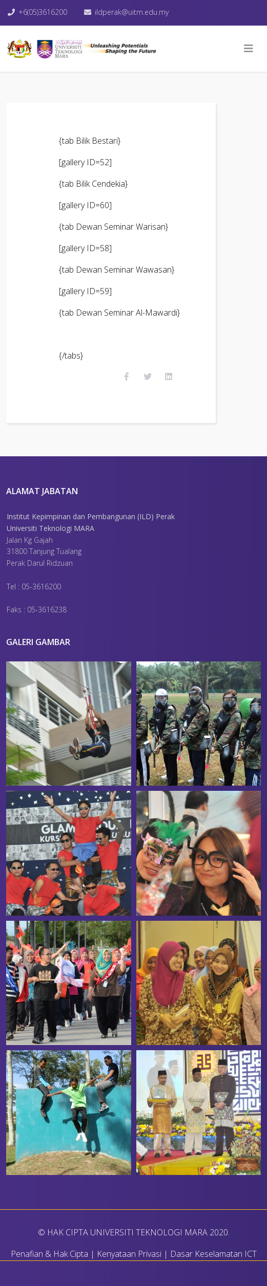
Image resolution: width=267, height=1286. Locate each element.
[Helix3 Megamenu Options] (248, 49)
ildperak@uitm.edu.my (132, 12)
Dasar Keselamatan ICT (213, 1253)
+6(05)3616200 (42, 12)
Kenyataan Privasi (129, 1253)
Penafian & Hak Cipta (49, 1253)
